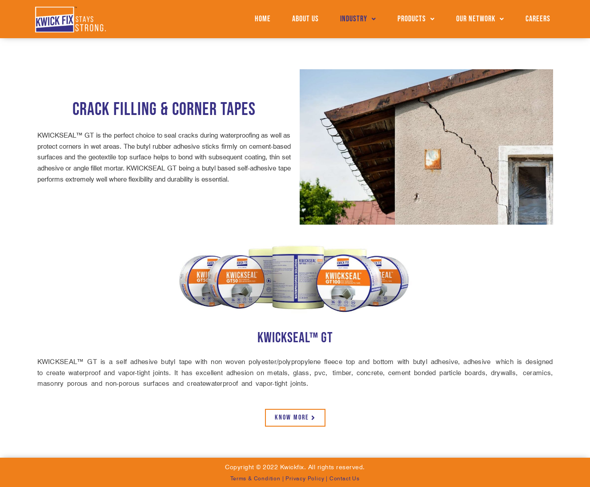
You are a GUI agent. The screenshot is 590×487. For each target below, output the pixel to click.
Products (416, 19)
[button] (358, 19)
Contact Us (344, 478)
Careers (538, 19)
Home (263, 19)
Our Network (480, 19)
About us (305, 19)
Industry (358, 19)
